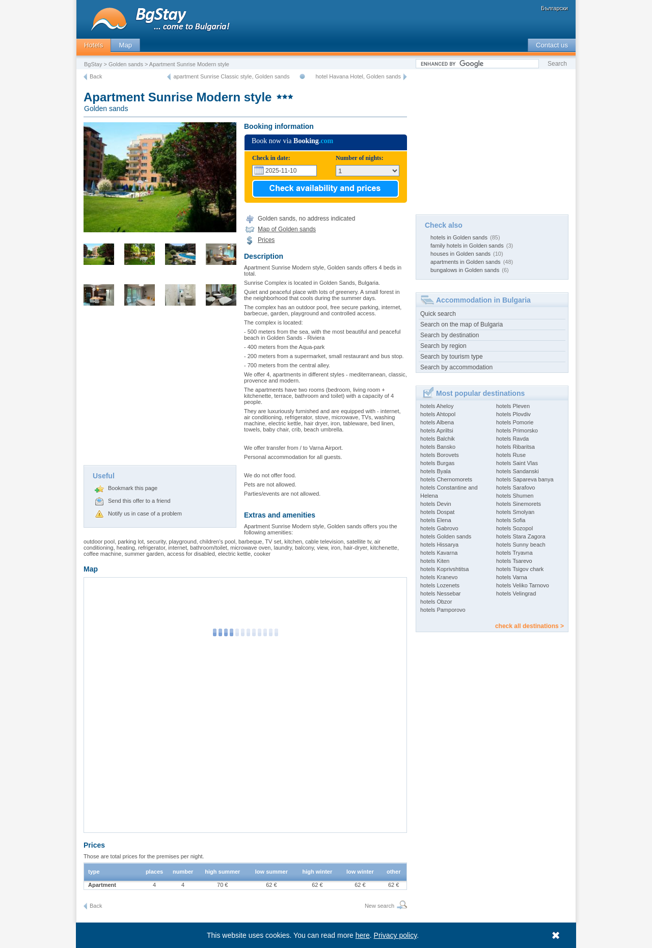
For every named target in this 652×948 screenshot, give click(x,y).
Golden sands (125, 64)
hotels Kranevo (438, 577)
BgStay (93, 64)
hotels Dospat (437, 512)
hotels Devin (435, 504)
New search (379, 906)
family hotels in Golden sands (467, 245)
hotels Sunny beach (521, 544)
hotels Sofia (510, 520)
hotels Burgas (437, 463)
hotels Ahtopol (437, 414)
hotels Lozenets (439, 585)
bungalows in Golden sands (464, 270)
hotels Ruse (511, 455)
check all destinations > (529, 626)
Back (96, 76)
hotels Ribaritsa (515, 447)
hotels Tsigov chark (520, 569)
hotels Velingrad (516, 593)
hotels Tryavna (514, 553)
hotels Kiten (434, 561)
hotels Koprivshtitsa (444, 569)
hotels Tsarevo (514, 561)
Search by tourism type (451, 356)
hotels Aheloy (436, 406)
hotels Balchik (437, 439)
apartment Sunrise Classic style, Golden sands (231, 76)
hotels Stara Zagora (521, 536)
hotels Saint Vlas (517, 463)
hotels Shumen (514, 496)
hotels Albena (437, 422)
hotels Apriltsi (436, 430)
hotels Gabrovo (439, 528)
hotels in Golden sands (458, 237)
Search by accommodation (456, 367)
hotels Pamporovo (443, 610)
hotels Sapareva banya (525, 479)
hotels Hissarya (439, 544)
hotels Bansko (437, 447)
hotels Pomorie (514, 422)
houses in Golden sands (460, 254)
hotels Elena (435, 520)
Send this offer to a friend (139, 501)
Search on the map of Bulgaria (461, 324)
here (363, 935)
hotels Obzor (436, 602)
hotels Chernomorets (446, 479)
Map (125, 45)
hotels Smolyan (515, 512)
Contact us (552, 45)
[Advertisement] (160, 388)
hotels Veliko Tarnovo (522, 585)
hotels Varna (511, 577)
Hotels (93, 45)
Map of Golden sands (287, 229)
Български (554, 8)
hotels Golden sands (445, 536)
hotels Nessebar (440, 593)
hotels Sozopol (514, 528)
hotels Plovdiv (513, 414)
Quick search (438, 313)
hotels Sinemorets (518, 504)
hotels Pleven (513, 406)
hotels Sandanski (517, 471)
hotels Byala (435, 471)
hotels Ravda (512, 439)
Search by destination (449, 335)
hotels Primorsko (517, 430)
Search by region (443, 345)
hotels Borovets (439, 455)
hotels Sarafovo (515, 487)
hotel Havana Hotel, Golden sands (358, 76)
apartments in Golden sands (465, 262)
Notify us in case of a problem (145, 513)
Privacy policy (395, 935)
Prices (266, 239)
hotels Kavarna (438, 553)
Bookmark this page (132, 488)
